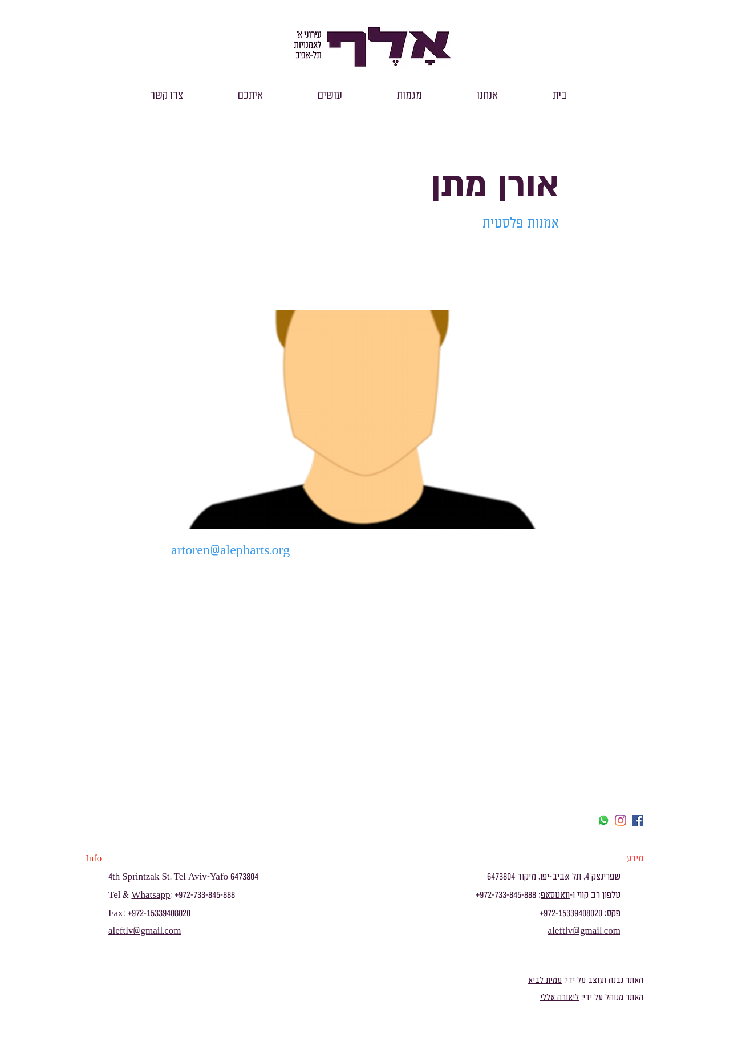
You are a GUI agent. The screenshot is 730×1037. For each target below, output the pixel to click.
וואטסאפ (555, 895)
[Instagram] (620, 820)
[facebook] (637, 820)
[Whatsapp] (603, 820)
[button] (487, 95)
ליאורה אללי (559, 997)
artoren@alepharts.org (230, 550)
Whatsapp (150, 895)
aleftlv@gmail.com (144, 931)
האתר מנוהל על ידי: (611, 997)
